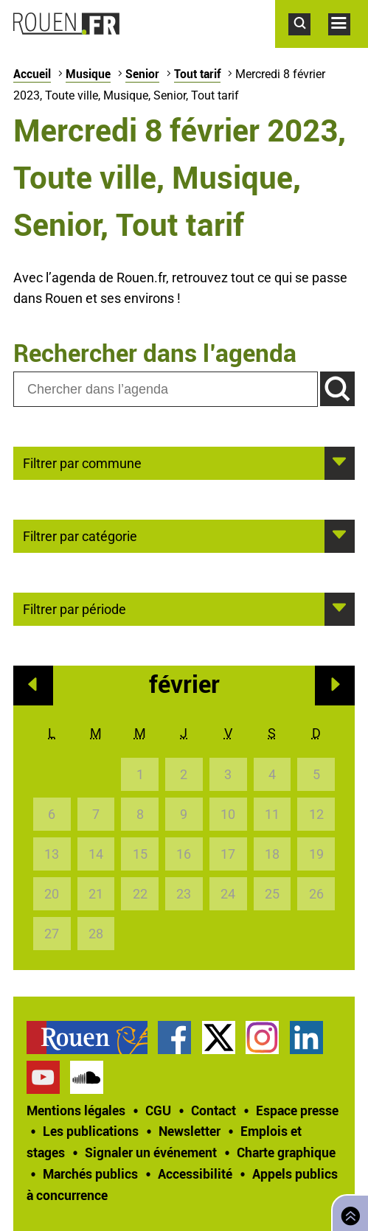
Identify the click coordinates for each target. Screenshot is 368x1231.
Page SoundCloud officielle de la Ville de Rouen (86, 1077)
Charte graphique (286, 1152)
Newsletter (190, 1131)
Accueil (32, 74)
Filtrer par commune (82, 462)
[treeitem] (92, 1037)
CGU (158, 1110)
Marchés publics (90, 1173)
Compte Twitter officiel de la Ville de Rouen (218, 1037)
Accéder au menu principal (348, 43)
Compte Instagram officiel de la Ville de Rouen (262, 1037)
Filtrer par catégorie (80, 535)
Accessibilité (195, 1173)
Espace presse (297, 1110)
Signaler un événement (151, 1152)
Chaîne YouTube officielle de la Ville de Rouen (43, 1077)
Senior (142, 74)
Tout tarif (197, 74)
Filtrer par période (74, 608)
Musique (88, 74)
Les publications (91, 1131)
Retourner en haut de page (347, 1211)
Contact (213, 1110)
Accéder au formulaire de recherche (308, 43)
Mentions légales (76, 1110)
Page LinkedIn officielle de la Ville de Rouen (306, 1037)
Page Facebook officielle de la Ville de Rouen (174, 1037)
